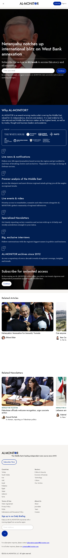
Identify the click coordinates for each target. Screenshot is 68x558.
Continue (6, 284)
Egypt (3, 488)
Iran (3, 478)
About (36, 504)
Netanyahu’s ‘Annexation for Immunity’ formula (21, 333)
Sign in (64, 3)
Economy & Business (41, 475)
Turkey (4, 472)
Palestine (4, 486)
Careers (37, 512)
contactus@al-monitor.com (30, 546)
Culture (37, 480)
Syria (3, 497)
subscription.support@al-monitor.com (38, 543)
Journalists (38, 507)
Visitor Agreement (7, 504)
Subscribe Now (9, 462)
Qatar (3, 491)
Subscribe (57, 3)
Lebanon (4, 494)
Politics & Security (40, 472)
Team (36, 509)
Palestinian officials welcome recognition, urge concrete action (25, 411)
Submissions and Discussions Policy (12, 512)
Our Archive (38, 483)
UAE (3, 480)
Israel (3, 483)
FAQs (3, 509)
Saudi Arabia (6, 475)
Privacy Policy (6, 507)
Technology (38, 478)
